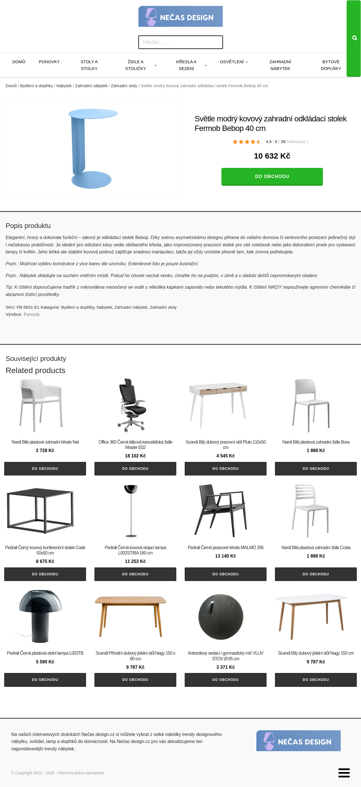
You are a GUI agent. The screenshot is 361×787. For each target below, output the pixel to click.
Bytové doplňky (331, 65)
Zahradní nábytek (280, 65)
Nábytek (64, 86)
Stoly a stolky (89, 65)
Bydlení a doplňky (36, 86)
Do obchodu (272, 176)
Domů (18, 61)
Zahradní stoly (124, 86)
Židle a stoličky (135, 65)
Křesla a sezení (186, 65)
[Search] (354, 38)
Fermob (31, 314)
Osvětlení (232, 61)
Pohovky (49, 61)
